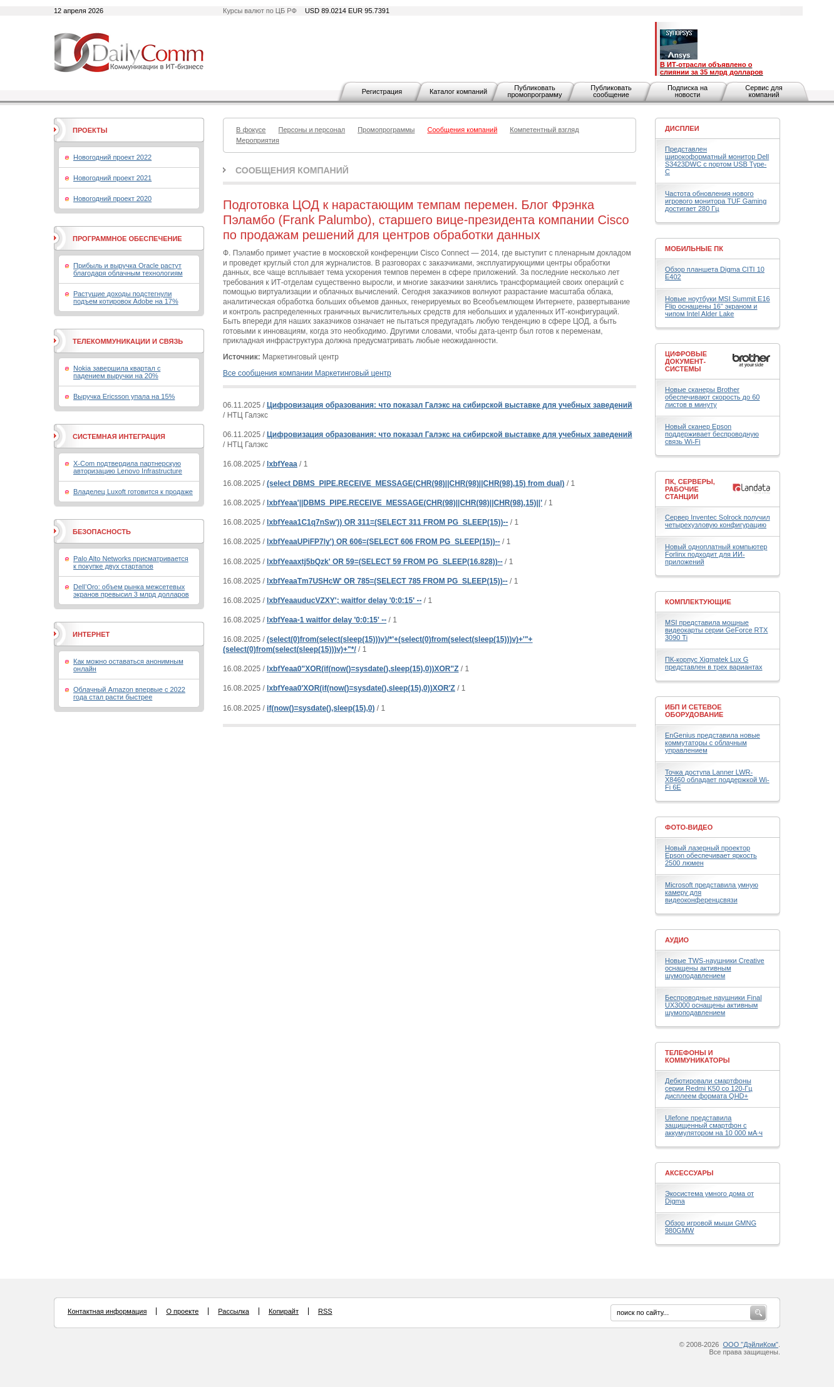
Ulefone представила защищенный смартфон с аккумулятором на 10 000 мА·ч (714, 1125)
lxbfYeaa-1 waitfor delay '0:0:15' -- (326, 620)
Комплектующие (698, 602)
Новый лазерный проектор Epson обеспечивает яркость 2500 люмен (711, 855)
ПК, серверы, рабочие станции (690, 489)
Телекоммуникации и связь (128, 341)
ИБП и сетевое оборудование (694, 710)
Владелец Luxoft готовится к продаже (133, 491)
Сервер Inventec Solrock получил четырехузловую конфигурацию (717, 521)
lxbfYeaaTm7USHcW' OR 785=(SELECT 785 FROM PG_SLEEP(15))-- (387, 581)
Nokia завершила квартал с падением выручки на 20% (116, 371)
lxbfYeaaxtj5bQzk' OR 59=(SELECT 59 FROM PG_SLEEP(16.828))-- (385, 561)
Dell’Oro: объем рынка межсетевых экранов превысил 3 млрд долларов (131, 590)
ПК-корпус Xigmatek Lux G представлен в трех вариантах (713, 663)
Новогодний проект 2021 (112, 178)
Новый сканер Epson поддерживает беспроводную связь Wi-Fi (712, 434)
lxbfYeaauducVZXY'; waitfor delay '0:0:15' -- (344, 600)
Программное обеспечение (127, 238)
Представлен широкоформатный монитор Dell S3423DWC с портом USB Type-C (717, 160)
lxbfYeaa (282, 464)
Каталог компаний (458, 91)
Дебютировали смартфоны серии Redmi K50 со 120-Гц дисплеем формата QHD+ (709, 1088)
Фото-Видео (689, 827)
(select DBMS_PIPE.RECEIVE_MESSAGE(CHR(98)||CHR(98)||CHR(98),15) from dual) (416, 483)
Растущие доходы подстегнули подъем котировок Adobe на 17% (125, 297)
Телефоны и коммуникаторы (697, 1056)
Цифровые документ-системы (686, 361)
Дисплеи (682, 128)
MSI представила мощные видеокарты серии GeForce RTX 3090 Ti (716, 630)
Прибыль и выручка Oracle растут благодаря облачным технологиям (128, 269)
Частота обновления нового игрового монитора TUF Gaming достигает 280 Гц (715, 201)
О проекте (182, 1311)
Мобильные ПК (694, 248)
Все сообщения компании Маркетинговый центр (307, 373)
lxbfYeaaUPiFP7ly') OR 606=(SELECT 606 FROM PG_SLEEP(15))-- (383, 541)
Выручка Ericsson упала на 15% (124, 396)
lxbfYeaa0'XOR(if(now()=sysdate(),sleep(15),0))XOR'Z (361, 688)
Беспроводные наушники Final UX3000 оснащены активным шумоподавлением (713, 1005)
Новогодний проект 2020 (112, 198)
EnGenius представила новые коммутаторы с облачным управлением (712, 742)
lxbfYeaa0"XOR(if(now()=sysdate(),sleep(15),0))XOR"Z (362, 668)
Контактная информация (107, 1311)
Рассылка (233, 1311)
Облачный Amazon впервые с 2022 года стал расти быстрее (129, 693)
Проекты (90, 130)
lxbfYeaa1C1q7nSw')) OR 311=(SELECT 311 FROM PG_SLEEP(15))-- (387, 522)
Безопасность (102, 531)
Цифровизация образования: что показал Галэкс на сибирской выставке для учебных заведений (449, 405)
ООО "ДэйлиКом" (750, 1344)
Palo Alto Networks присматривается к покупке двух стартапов (130, 562)
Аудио (677, 940)
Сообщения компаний (292, 170)
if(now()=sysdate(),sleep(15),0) (320, 708)
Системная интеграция (119, 436)
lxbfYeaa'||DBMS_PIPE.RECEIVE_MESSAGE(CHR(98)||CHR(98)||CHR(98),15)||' (404, 502)
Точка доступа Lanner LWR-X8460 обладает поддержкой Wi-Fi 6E (717, 779)
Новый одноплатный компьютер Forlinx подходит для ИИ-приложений (716, 554)
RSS (325, 1311)
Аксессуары (689, 1173)
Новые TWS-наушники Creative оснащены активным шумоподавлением (714, 968)
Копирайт (284, 1311)
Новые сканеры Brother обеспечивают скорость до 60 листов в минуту (712, 397)
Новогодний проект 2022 (112, 157)
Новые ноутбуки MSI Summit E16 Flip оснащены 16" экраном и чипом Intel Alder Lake (717, 306)
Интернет (91, 634)
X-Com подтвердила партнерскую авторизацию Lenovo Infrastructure (127, 467)
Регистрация (382, 91)
